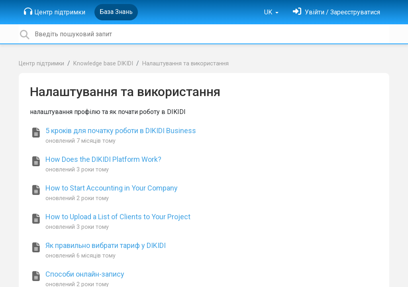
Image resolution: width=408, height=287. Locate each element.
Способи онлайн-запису (84, 274)
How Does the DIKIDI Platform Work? (103, 159)
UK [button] (269, 12)
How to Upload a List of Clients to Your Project (117, 216)
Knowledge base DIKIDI (103, 63)
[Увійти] (336, 12)
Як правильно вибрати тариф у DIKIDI (105, 245)
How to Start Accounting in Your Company (111, 188)
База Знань (116, 12)
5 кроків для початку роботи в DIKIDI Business (120, 130)
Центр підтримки (54, 11)
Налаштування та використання (185, 63)
